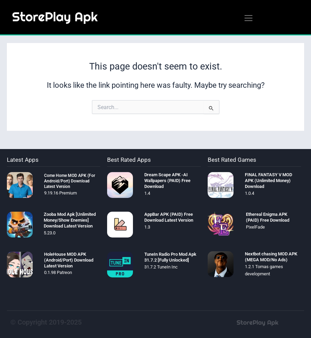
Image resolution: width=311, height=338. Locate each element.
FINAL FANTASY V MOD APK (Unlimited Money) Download (268, 180)
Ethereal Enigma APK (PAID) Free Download (267, 217)
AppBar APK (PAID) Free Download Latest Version (168, 217)
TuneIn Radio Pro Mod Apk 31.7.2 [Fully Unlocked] (170, 257)
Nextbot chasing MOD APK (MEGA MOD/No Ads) (271, 256)
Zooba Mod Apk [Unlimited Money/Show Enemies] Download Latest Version (70, 220)
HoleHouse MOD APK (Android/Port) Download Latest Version (68, 260)
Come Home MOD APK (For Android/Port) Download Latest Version (69, 181)
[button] (248, 18)
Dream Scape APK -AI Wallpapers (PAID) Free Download (167, 180)
